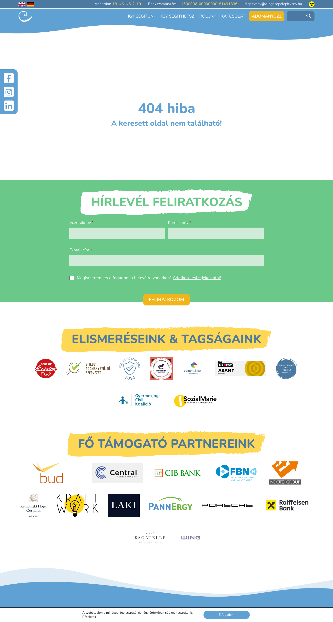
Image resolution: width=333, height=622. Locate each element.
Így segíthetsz (177, 16)
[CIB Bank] (177, 473)
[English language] (21, 4)
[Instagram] (9, 92)
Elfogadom (226, 615)
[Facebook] (9, 78)
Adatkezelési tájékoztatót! (197, 278)
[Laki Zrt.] (124, 505)
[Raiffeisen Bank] (287, 505)
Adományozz (267, 16)
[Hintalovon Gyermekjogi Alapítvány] (161, 368)
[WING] (190, 537)
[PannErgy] (171, 505)
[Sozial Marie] (195, 400)
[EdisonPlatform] (194, 368)
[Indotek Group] (285, 473)
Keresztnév (178, 222)
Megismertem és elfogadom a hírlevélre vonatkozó (149, 278)
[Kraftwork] (77, 505)
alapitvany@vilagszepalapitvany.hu (273, 3)
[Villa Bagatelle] (150, 537)
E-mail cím (80, 250)
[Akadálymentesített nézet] (311, 4)
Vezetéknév (80, 222)
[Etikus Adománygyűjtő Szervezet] (88, 368)
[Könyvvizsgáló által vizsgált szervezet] (286, 368)
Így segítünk (142, 16)
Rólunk (207, 16)
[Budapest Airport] (57, 473)
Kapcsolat (233, 16)
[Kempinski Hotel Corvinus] (33, 505)
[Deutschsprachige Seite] (30, 4)
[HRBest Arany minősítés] (240, 368)
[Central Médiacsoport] (117, 473)
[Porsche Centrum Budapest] (227, 505)
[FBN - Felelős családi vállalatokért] (236, 473)
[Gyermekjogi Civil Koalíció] (140, 400)
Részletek (89, 617)
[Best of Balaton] (46, 368)
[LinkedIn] (9, 106)
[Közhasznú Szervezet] (129, 368)
